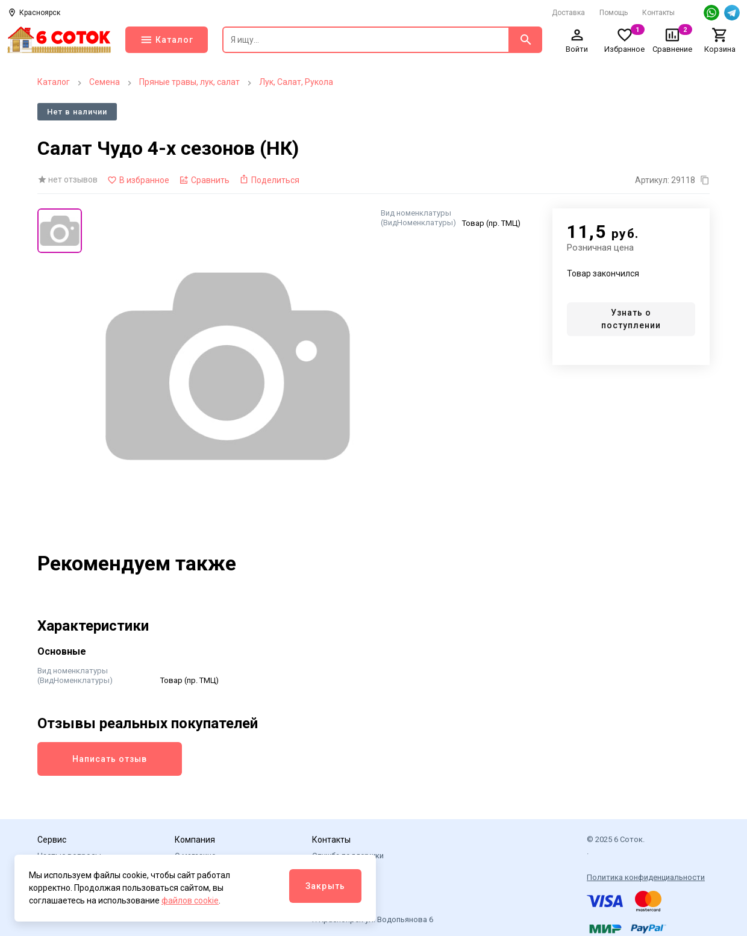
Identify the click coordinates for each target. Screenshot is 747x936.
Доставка (568, 12)
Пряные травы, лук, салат (189, 82)
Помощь (613, 12)
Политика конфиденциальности (646, 877)
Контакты (658, 12)
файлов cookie (190, 900)
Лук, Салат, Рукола (296, 82)
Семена (104, 82)
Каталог (53, 82)
